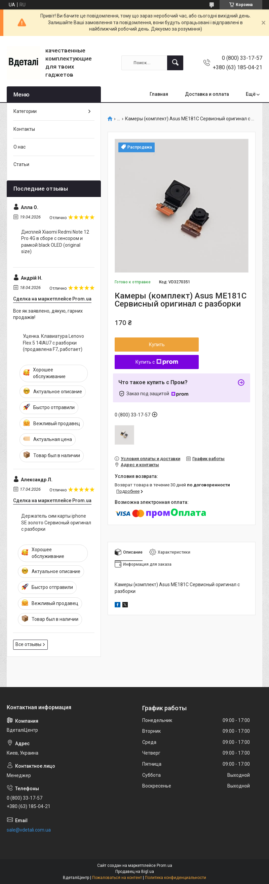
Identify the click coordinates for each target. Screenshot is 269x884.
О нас (19, 147)
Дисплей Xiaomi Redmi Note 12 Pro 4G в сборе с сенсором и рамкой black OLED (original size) (55, 241)
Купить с (157, 362)
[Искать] (175, 62)
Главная (159, 94)
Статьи (21, 164)
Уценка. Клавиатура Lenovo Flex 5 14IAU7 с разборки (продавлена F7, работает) (53, 342)
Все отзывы (28, 644)
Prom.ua (164, 865)
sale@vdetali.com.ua (29, 830)
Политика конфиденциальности (175, 877)
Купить (157, 344)
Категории (25, 111)
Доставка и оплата (207, 94)
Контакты (24, 129)
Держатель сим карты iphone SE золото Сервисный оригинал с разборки (56, 522)
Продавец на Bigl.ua (134, 871)
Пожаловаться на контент (117, 877)
